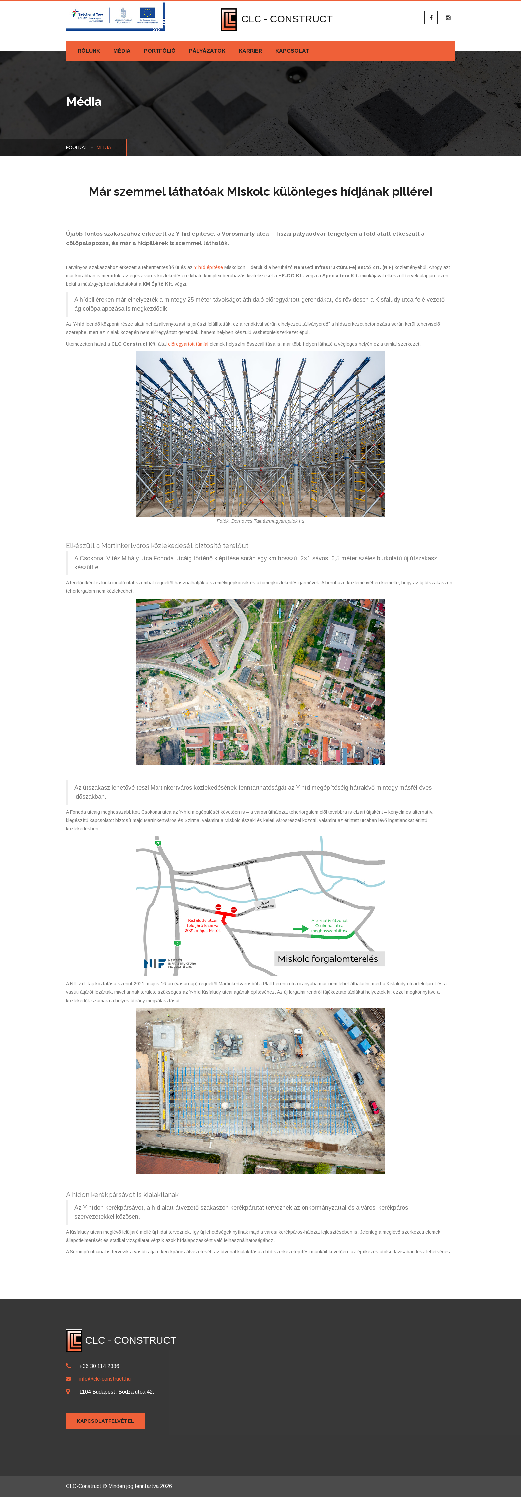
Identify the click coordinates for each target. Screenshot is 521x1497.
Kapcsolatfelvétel (105, 1421)
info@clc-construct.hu (105, 1379)
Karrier (250, 51)
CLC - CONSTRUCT (277, 18)
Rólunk (89, 51)
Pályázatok (207, 51)
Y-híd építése (208, 267)
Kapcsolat (292, 51)
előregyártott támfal (188, 344)
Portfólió (160, 51)
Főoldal (76, 147)
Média (122, 51)
